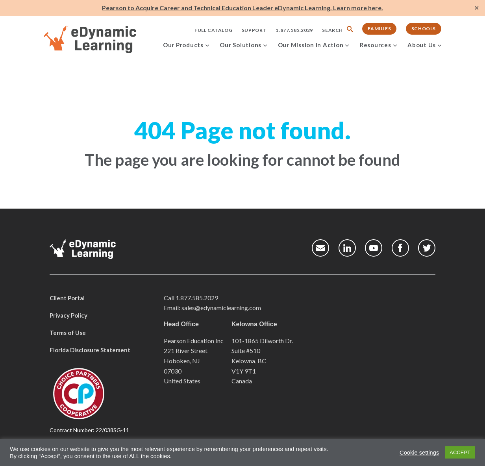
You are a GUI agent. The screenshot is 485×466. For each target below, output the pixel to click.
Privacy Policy (68, 315)
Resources (375, 44)
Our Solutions (240, 44)
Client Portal (67, 297)
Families (379, 28)
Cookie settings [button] (419, 452)
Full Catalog (213, 30)
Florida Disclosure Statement (90, 349)
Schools (423, 28)
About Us (421, 44)
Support (254, 30)
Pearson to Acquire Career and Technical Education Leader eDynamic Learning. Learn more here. (242, 7)
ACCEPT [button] (460, 452)
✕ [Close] (476, 8)
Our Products (183, 44)
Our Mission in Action (311, 44)
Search (332, 30)
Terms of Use (68, 332)
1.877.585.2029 (294, 30)
